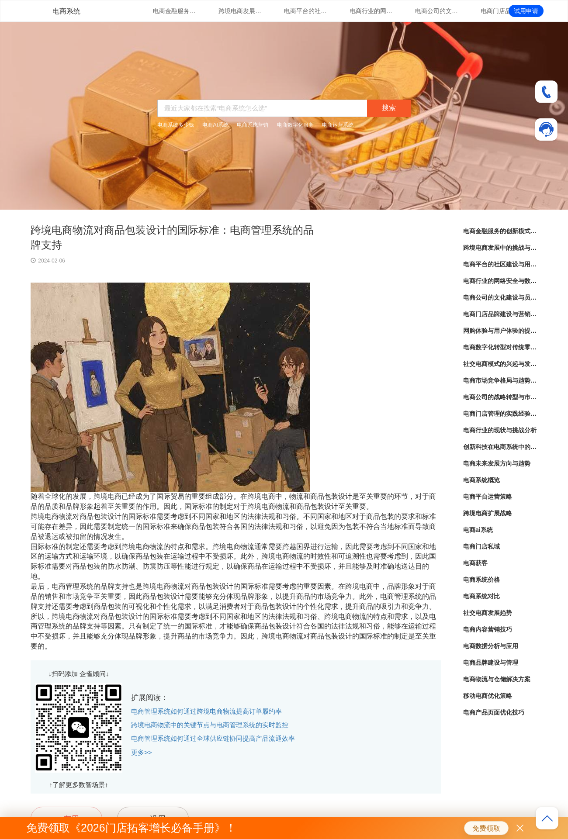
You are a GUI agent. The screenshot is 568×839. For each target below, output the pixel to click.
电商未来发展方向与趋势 (496, 463)
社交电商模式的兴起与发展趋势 (500, 363)
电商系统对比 (481, 596)
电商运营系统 (337, 125)
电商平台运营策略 (487, 496)
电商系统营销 (252, 125)
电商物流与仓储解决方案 (496, 679)
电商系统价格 (481, 579)
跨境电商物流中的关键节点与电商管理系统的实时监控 (209, 725)
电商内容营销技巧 (487, 629)
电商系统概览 (481, 479)
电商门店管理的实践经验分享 (500, 413)
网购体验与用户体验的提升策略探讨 (500, 330)
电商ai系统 (478, 529)
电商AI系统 (215, 125)
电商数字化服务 (295, 125)
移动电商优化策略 (487, 695)
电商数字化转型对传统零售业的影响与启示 (500, 347)
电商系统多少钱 (175, 125)
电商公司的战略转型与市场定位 (500, 397)
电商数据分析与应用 (490, 645)
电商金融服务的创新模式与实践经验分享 (175, 10)
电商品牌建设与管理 (490, 662)
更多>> (141, 752)
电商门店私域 (481, 546)
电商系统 (66, 11)
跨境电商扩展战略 (487, 513)
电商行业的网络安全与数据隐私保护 (371, 10)
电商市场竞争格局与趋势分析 (500, 380)
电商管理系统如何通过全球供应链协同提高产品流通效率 (213, 738)
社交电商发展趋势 (487, 612)
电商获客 (475, 562)
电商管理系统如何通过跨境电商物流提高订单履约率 (206, 711)
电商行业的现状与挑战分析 (500, 430)
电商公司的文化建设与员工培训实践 (437, 10)
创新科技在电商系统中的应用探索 (500, 446)
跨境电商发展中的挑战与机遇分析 (240, 10)
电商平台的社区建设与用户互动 (306, 10)
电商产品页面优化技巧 (493, 712)
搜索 (389, 107)
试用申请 (526, 10)
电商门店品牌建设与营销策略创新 (502, 10)
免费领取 (486, 828)
